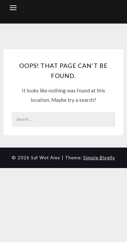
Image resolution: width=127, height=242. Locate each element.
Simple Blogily (99, 157)
